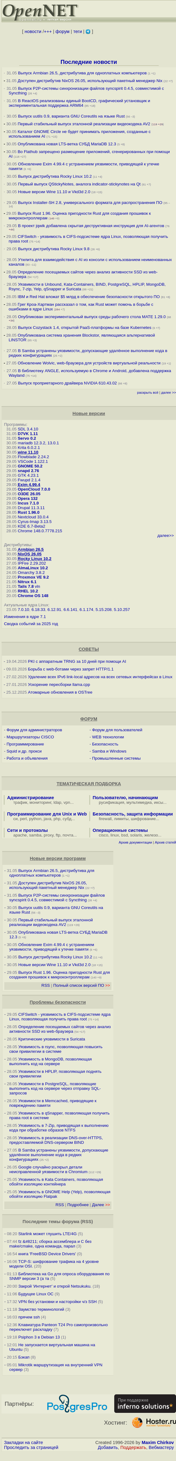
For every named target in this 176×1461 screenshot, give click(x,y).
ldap (57, 802)
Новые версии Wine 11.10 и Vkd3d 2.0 (54, 191)
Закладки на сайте (23, 1442)
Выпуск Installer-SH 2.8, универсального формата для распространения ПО (90, 202)
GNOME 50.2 (30, 466)
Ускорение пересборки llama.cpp (59, 684)
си (15, 818)
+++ (48, 31)
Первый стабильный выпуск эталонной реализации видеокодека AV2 (84, 124)
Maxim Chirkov (158, 1442)
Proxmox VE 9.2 (33, 577)
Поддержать (133, 1447)
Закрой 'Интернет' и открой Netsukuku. (54, 1286)
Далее (101, 1204)
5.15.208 (103, 609)
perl (23, 818)
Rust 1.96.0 (28, 512)
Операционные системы (120, 830)
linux (115, 835)
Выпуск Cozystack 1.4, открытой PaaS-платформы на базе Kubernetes (84, 327)
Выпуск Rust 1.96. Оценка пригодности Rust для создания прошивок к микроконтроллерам (59, 974)
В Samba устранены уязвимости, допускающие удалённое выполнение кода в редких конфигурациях (58, 1155)
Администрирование (30, 797)
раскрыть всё (147, 392)
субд (67, 818)
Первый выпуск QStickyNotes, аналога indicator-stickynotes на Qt (79, 184)
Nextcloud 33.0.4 (33, 517)
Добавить (108, 1447)
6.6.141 (70, 609)
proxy (49, 835)
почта (68, 835)
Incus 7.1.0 (28, 503)
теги (77, 31)
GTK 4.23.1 (28, 475)
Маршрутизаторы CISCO (30, 737)
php (56, 818)
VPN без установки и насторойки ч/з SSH (57, 1301)
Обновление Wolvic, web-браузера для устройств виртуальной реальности (90, 363)
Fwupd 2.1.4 (29, 480)
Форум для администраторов (34, 730)
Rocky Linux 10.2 (34, 558)
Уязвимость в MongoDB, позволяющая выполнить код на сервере (50, 1061)
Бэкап (23, 1357)
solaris (136, 835)
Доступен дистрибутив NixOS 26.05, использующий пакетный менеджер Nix (90, 80)
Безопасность (105, 744)
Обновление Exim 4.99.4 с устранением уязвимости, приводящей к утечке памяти (51, 947)
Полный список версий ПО (81, 985)
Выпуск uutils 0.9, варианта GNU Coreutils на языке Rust (72, 116)
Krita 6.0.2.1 (29, 447)
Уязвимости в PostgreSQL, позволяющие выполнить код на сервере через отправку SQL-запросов (55, 1088)
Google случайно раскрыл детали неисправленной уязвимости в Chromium (48, 1169)
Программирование (25, 744)
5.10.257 (122, 609)
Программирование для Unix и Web (47, 813)
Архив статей (165, 842)
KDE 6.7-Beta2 (31, 526)
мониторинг (40, 802)
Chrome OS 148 (33, 595)
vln (37, 586)
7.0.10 (23, 609)
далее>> (165, 535)
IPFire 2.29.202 (32, 563)
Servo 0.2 (27, 438)
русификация (111, 802)
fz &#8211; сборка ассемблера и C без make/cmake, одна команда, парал (50, 1243)
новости (33, 31)
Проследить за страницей (31, 1447)
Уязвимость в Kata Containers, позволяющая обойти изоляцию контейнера (56, 1181)
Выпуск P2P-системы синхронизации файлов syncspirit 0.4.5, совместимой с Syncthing (57, 897)
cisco (103, 835)
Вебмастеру (161, 1447)
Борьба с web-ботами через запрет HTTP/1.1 (71, 669)
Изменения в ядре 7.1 (25, 616)
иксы (158, 802)
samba (35, 835)
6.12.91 (54, 609)
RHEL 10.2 (28, 591)
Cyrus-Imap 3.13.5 (35, 521)
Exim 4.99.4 (29, 484)
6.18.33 (38, 609)
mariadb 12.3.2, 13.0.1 (38, 443)
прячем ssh (29, 1317)
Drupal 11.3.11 (31, 507)
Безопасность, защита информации (133, 813)
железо (151, 835)
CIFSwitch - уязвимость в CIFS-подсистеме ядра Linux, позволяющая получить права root (60, 1016)
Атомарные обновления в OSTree (60, 692)
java (47, 818)
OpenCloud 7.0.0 (34, 489)
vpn (67, 802)
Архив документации (135, 842)
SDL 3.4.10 (28, 429)
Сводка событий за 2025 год (31, 623)
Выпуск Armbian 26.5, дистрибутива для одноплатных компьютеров (83, 73)
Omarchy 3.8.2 (31, 572)
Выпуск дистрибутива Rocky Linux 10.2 (55, 176)
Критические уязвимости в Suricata (51, 1039)
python (35, 818)
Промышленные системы (116, 758)
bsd (124, 835)
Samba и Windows (109, 751)
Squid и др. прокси (24, 751)
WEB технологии (108, 737)
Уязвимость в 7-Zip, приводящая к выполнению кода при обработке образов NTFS (59, 1127)
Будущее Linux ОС (35, 1294)
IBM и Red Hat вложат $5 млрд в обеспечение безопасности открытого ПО (89, 296)
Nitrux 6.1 (27, 581)
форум (62, 31)
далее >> (168, 392)
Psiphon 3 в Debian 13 (39, 1337)
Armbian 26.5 (31, 549)
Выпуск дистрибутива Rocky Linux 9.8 (54, 249)
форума (70, 1221)
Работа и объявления (27, 758)
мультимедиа (139, 802)
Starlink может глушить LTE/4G (47, 1233)
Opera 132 (27, 498)
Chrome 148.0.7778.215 (40, 531)
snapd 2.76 (28, 470)
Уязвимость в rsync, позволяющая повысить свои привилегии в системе (56, 1049)
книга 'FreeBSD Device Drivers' (47, 1253)
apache (20, 835)
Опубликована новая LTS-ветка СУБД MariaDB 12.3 (67, 144)
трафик (20, 802)
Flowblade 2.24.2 (33, 456)
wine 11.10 (28, 452)
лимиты (121, 818)
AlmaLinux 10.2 (33, 568)
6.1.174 (86, 609)
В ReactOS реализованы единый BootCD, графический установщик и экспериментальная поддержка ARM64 (79, 103)
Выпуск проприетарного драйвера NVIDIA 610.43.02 (67, 383)
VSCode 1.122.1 (33, 461)
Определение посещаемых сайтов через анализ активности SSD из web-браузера (60, 1029)
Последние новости (89, 62)
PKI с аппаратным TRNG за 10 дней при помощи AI (77, 661)
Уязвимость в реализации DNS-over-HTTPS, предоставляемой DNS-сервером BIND (56, 1140)
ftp (58, 835)
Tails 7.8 (26, 586)
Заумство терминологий (41, 1309)
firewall (105, 818)
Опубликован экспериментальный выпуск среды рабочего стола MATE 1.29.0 (92, 316)
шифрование (143, 818)
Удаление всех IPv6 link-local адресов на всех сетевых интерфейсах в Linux (100, 676)
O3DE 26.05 (29, 494)
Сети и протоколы (27, 830)
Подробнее (78, 1204)
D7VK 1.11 (28, 433)
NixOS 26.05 (29, 554)
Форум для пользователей (117, 730)
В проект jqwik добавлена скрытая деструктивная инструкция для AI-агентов (91, 225)
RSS (45, 985)
